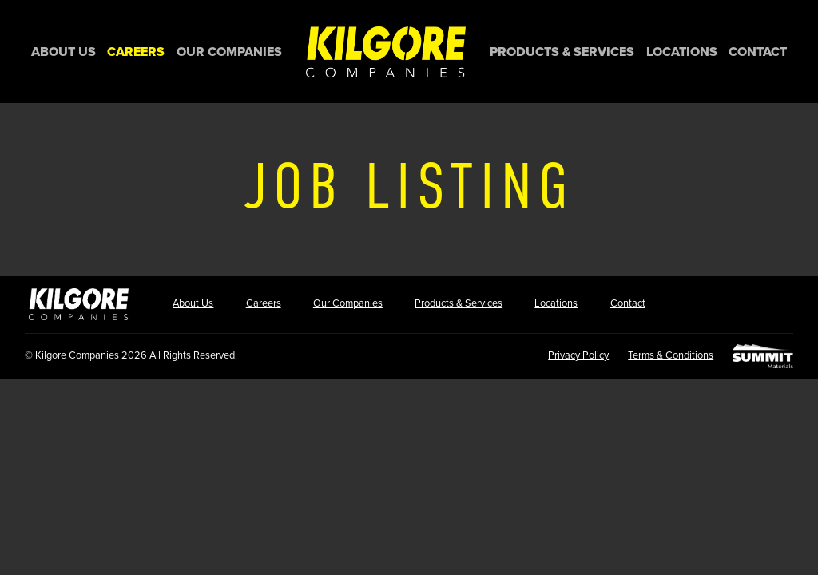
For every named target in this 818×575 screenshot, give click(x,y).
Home (386, 51)
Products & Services (562, 52)
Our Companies (229, 52)
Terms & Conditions (670, 355)
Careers (136, 52)
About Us (63, 52)
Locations (681, 52)
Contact (758, 52)
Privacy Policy (578, 355)
